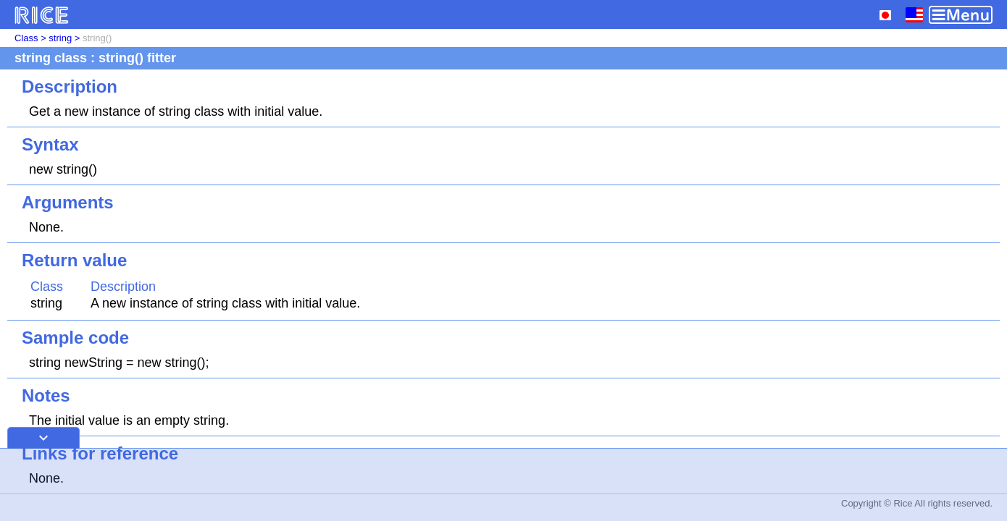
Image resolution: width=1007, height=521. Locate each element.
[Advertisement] (503, 484)
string (60, 38)
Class (26, 38)
